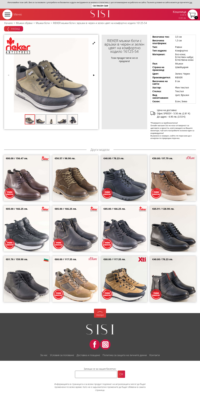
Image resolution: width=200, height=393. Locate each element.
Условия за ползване (62, 355)
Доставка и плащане (88, 355)
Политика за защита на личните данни (125, 355)
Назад (13, 29)
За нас (43, 355)
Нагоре (100, 314)
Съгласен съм (100, 5)
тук (190, 2)
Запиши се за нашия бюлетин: (100, 368)
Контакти (154, 355)
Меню (17, 14)
